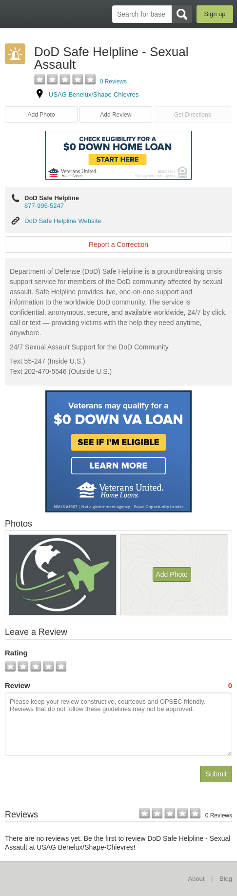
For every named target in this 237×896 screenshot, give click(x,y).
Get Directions (192, 114)
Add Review (115, 114)
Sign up (214, 14)
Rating (16, 653)
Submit (216, 774)
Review (118, 685)
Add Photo (41, 114)
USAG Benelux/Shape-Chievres (93, 94)
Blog (225, 878)
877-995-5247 (44, 205)
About (196, 878)
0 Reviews (113, 81)
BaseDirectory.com (12, 13)
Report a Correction (118, 244)
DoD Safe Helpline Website (62, 220)
